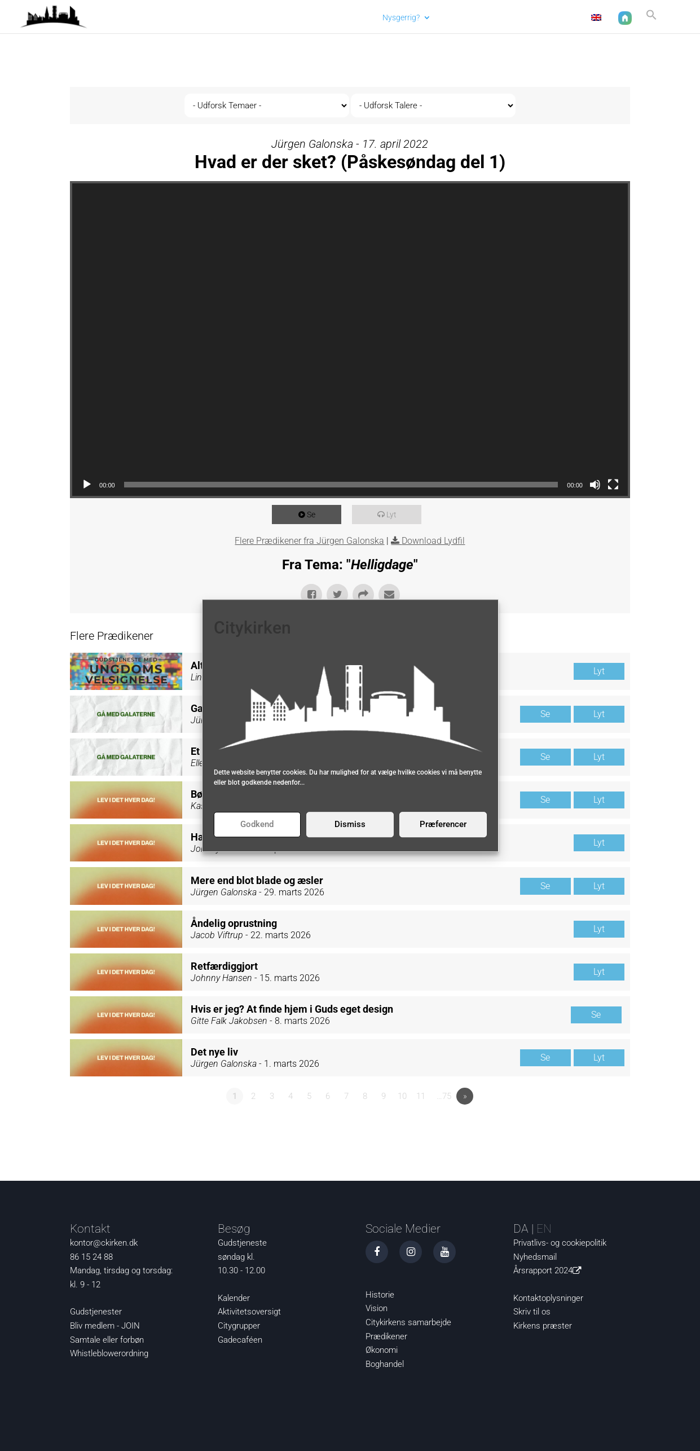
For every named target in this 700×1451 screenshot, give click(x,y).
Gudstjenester (96, 1312)
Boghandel (385, 1364)
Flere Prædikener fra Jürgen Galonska (309, 540)
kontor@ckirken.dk (104, 1243)
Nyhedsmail (535, 1257)
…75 (444, 1096)
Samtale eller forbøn (107, 1340)
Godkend (257, 824)
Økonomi (382, 1350)
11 (420, 1096)
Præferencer (443, 824)
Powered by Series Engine (588, 1127)
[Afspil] (87, 484)
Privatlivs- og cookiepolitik (559, 1243)
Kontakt (557, 17)
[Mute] (595, 484)
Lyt (395, 514)
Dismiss (350, 824)
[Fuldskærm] (613, 484)
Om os (506, 17)
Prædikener (386, 1336)
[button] (648, 18)
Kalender (234, 1298)
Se (314, 514)
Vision (377, 1308)
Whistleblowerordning (109, 1353)
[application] (350, 339)
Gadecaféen (240, 1340)
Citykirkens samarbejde (408, 1322)
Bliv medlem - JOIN (105, 1326)
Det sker (456, 17)
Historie (380, 1295)
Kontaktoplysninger (548, 1298)
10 (402, 1096)
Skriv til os (532, 1312)
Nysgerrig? (397, 17)
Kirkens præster (542, 1326)
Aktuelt (352, 17)
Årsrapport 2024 (549, 1270)
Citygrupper (239, 1326)
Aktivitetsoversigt (249, 1312)
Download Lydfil (433, 540)
